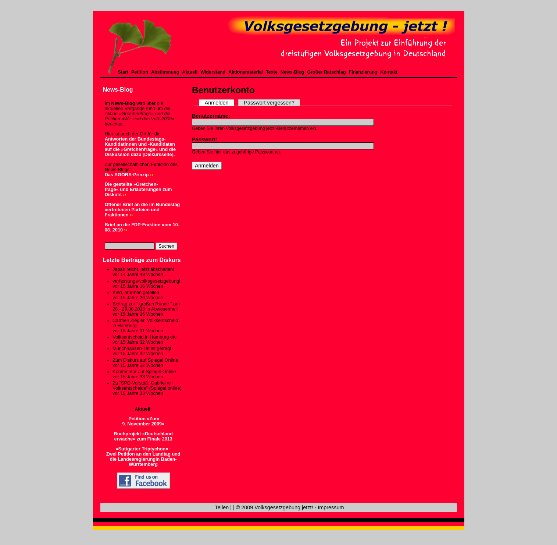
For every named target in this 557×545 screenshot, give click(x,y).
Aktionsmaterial (245, 72)
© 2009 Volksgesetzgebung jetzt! (274, 507)
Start (123, 72)
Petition (139, 72)
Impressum (331, 507)
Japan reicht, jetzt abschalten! (143, 269)
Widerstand (212, 72)
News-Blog (292, 72)
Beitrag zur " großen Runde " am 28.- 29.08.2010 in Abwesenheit (146, 306)
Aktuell (189, 72)
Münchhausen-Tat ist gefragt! (142, 348)
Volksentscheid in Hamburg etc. (145, 337)
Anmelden (217, 103)
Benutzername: (213, 116)
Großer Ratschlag (326, 72)
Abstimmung (165, 72)
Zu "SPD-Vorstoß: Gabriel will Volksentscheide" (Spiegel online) (147, 386)
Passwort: (206, 139)
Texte (272, 72)
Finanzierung (363, 72)
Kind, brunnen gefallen (136, 292)
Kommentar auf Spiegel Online (144, 371)
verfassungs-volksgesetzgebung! (146, 281)
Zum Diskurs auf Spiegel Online (145, 360)
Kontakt (388, 72)
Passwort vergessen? (269, 103)
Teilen (222, 507)
